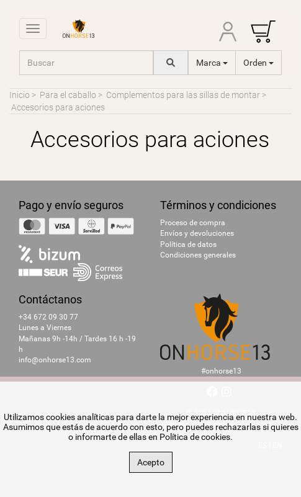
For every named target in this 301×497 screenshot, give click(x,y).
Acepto (150, 462)
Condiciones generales (198, 255)
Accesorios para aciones (58, 107)
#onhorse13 (221, 371)
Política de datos (188, 244)
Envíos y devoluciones (197, 233)
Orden (258, 63)
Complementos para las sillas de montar (183, 95)
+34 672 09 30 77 (48, 317)
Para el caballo (68, 95)
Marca (212, 63)
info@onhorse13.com (55, 360)
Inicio (19, 95)
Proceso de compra (192, 222)
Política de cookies (194, 437)
